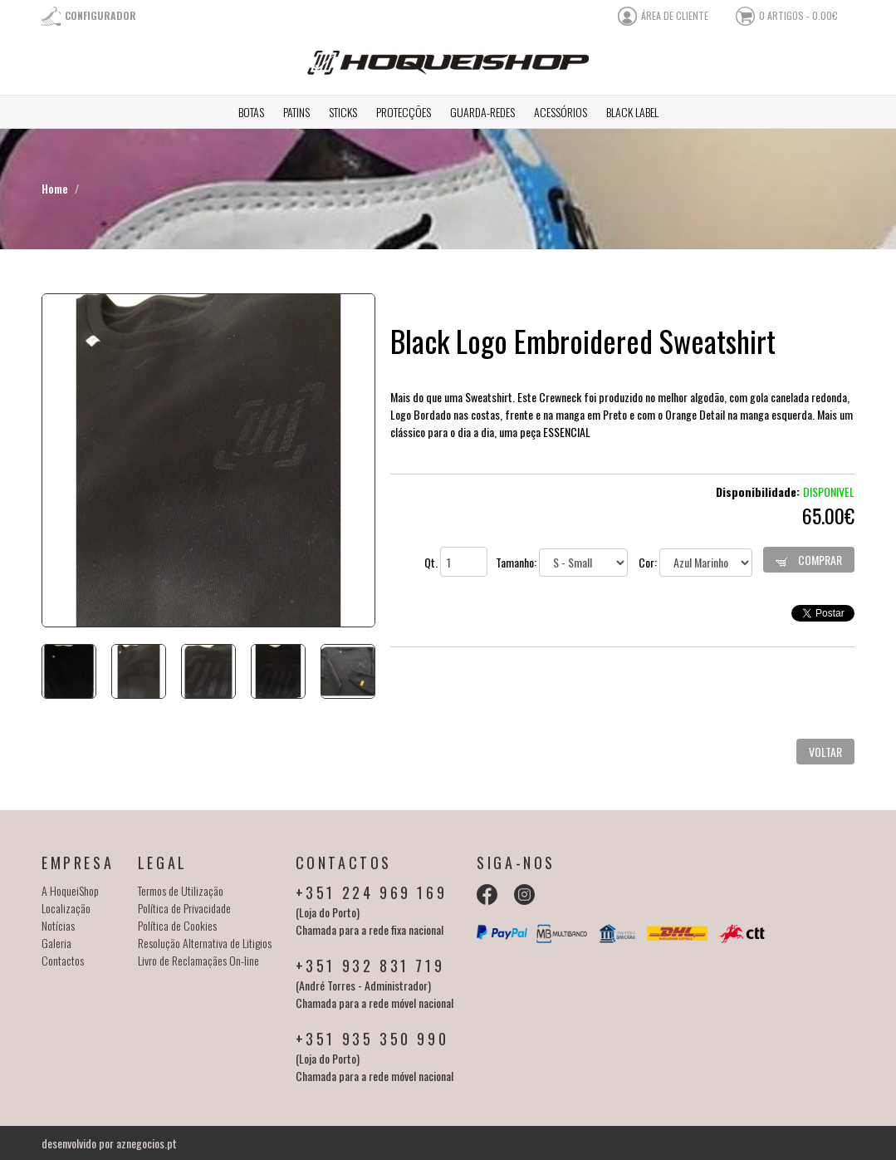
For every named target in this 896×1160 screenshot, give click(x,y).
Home (55, 188)
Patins (296, 111)
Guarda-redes (482, 111)
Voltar (825, 751)
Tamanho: (562, 562)
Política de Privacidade (184, 908)
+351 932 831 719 (370, 965)
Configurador (100, 15)
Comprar (809, 559)
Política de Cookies (177, 925)
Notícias (58, 925)
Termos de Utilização (180, 890)
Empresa (78, 862)
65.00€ (828, 515)
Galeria (56, 942)
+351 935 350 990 (372, 1038)
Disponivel (828, 491)
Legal (163, 862)
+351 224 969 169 (372, 892)
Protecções (403, 111)
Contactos (63, 960)
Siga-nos (516, 862)
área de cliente (674, 15)
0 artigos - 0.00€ (798, 15)
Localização (66, 908)
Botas (251, 111)
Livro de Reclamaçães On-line (198, 960)
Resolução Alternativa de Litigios (205, 942)
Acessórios (560, 111)
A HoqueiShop (70, 890)
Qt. (455, 562)
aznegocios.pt (146, 1143)
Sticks (343, 111)
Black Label (632, 111)
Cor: (695, 562)
